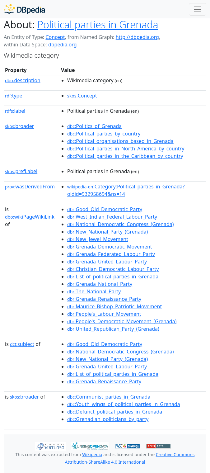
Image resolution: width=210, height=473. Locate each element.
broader (19, 126)
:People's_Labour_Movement (104, 313)
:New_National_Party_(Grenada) (107, 231)
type (13, 95)
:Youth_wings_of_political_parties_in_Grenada (123, 404)
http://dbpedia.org (137, 37)
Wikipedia (92, 454)
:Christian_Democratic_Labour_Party (113, 269)
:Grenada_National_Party (99, 284)
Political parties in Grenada (97, 24)
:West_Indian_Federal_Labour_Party (112, 216)
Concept (55, 37)
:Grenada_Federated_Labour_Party (111, 254)
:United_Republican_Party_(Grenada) (113, 328)
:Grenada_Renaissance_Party (104, 299)
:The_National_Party (94, 291)
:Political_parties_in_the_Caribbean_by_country (125, 156)
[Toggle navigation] (197, 9)
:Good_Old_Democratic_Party (104, 209)
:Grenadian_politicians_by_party (107, 419)
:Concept (82, 95)
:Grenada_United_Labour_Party (107, 261)
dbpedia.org (62, 44)
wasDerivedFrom (30, 186)
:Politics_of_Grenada (94, 126)
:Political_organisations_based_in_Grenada (120, 141)
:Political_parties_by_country (103, 133)
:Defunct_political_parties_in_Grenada (114, 411)
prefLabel (21, 171)
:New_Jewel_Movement (97, 239)
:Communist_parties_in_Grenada (108, 396)
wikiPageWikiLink (29, 216)
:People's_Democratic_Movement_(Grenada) (121, 321)
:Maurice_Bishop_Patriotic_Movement (114, 306)
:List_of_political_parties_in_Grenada (112, 276)
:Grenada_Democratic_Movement (109, 246)
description (22, 80)
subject (22, 344)
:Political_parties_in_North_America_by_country (125, 148)
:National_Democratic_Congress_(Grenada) (120, 224)
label (15, 110)
